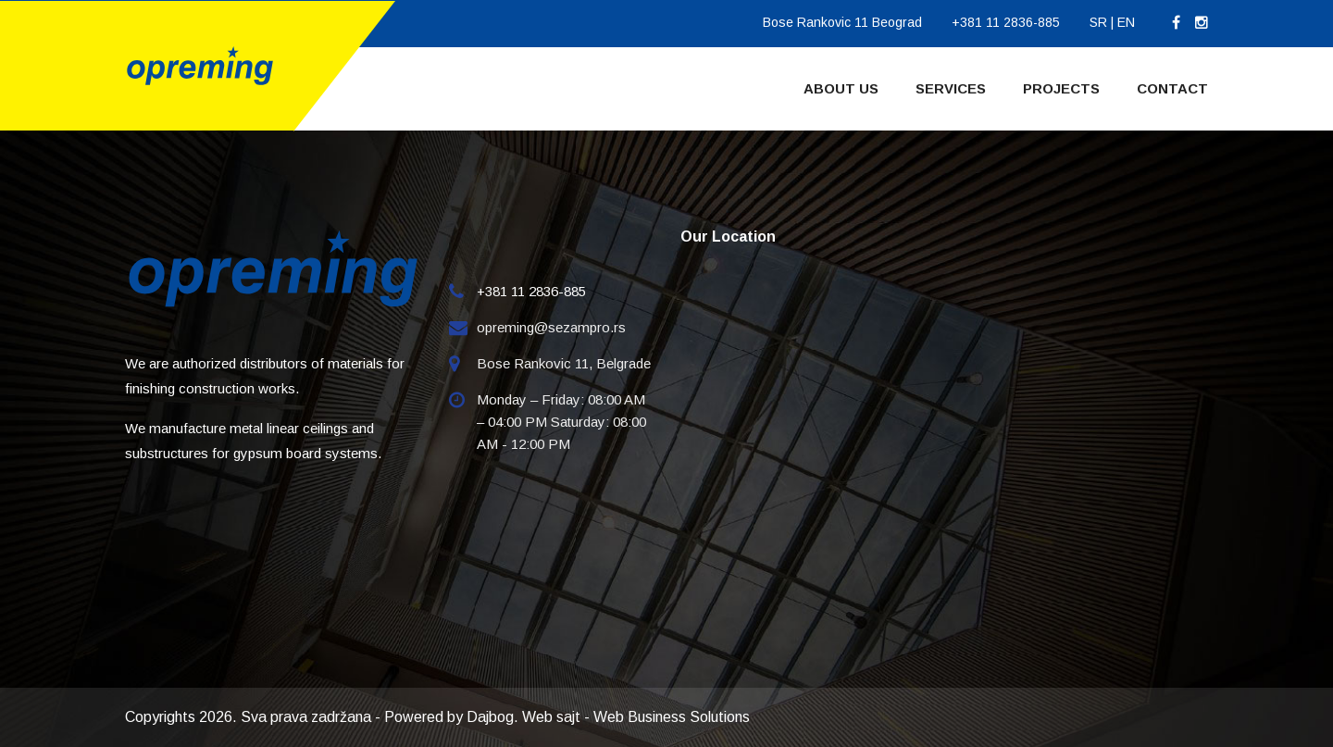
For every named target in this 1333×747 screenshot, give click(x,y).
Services (951, 88)
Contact (1172, 88)
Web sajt (551, 717)
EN (1126, 22)
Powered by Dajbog (449, 717)
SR (1098, 22)
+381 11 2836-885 (1006, 22)
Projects (1061, 88)
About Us (841, 88)
